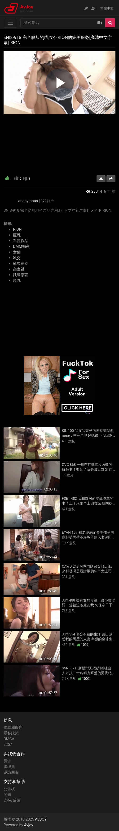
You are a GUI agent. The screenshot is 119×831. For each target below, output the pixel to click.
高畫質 (18, 269)
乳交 (17, 258)
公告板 (9, 789)
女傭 (17, 252)
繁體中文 (107, 8)
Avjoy (28, 825)
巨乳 (17, 235)
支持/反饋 (12, 800)
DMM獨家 (21, 246)
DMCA (9, 739)
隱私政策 (11, 733)
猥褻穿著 (20, 275)
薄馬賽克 (20, 263)
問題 (7, 794)
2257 (8, 744)
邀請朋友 (11, 772)
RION (17, 229)
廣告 (7, 761)
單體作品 (20, 240)
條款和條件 (13, 727)
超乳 (17, 280)
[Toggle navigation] (10, 23)
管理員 (9, 766)
